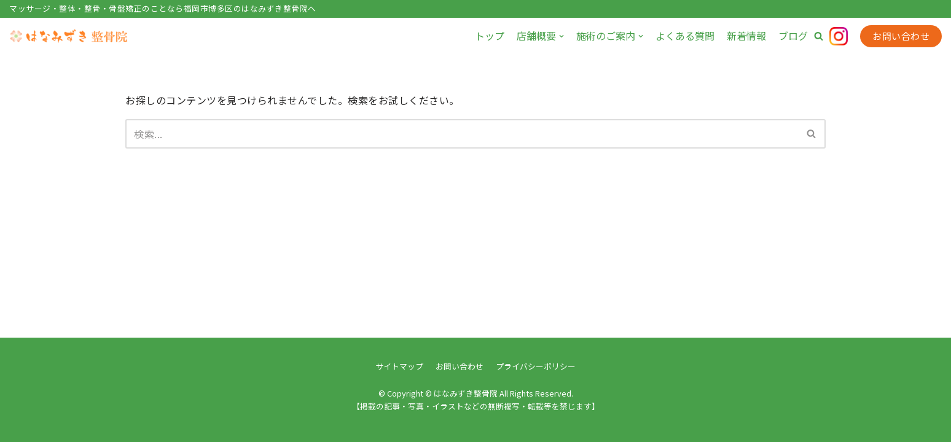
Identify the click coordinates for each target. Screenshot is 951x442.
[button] (818, 36)
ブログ (793, 35)
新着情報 (746, 35)
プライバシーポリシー (536, 366)
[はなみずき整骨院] (70, 36)
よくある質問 (685, 35)
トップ (489, 35)
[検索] (461, 134)
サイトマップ (399, 366)
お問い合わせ (900, 35)
